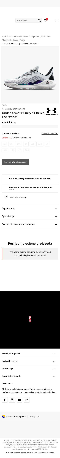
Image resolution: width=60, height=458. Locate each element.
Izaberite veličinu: (11, 133)
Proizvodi (7, 40)
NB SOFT (35, 453)
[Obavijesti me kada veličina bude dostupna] (4, 144)
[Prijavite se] (45, 20)
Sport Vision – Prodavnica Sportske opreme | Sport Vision (26, 36)
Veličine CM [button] (26, 138)
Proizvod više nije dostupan (15, 162)
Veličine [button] (16, 138)
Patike (22, 40)
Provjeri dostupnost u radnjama (29, 224)
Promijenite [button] (34, 416)
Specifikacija (29, 216)
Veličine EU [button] (6, 138)
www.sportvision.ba (18, 453)
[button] (28, 20)
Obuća (15, 40)
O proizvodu (29, 208)
